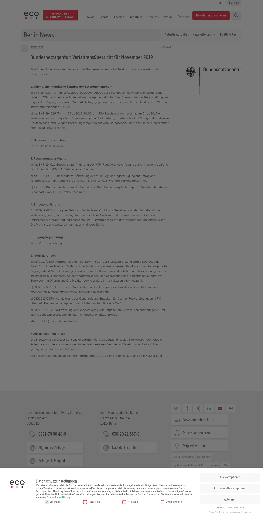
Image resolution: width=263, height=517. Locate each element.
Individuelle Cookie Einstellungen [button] (230, 506)
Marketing (130, 499)
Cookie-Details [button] (215, 510)
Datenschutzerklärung (58, 495)
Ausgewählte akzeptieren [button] (230, 486)
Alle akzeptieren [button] (230, 475)
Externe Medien (171, 499)
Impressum (246, 510)
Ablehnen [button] (230, 498)
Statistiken (91, 499)
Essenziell (52, 499)
